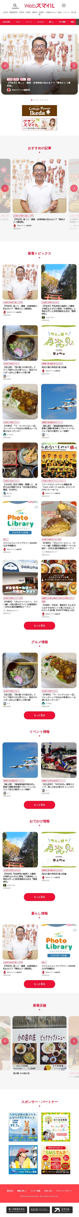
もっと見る (39, 625)
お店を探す (6, 22)
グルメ (18, 22)
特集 (72, 22)
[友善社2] (23, 1140)
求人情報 (62, 22)
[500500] (55, 1140)
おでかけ (40, 22)
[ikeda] (39, 115)
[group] (39, 195)
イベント (29, 22)
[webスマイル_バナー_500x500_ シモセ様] (55, 1173)
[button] (74, 65)
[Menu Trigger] (63, 5)
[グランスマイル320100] (39, 129)
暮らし (51, 22)
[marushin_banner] (23, 1173)
